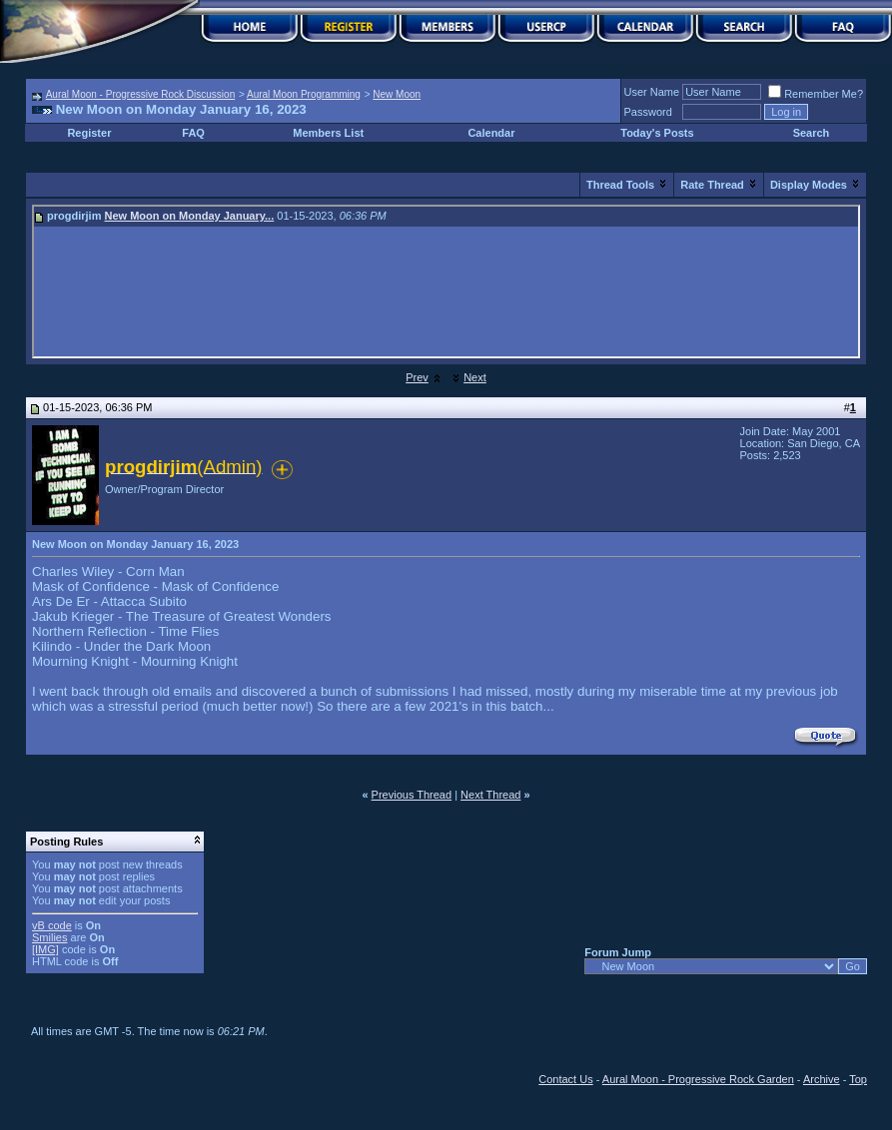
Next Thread (490, 795)
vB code (52, 925)
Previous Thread (412, 795)
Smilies (49, 937)
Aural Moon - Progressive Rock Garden (698, 1079)
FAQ (193, 133)
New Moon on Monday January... (190, 216)
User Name (652, 92)
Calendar (490, 133)
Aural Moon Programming (304, 94)
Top (858, 1079)
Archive (821, 1079)
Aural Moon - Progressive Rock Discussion (141, 94)
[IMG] (45, 949)
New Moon (397, 94)
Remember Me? (815, 94)
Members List (328, 133)
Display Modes (808, 185)
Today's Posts (656, 133)
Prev (417, 377)
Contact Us (565, 1079)
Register (89, 133)
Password (648, 112)
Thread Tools (620, 185)
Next (474, 377)
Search (811, 133)
